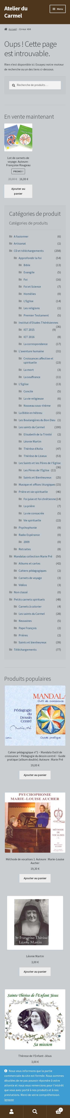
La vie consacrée (34, 513)
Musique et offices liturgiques (37, 484)
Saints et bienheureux (32, 642)
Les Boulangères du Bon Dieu (37, 420)
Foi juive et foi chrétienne (40, 499)
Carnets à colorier (30, 606)
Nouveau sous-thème (37, 405)
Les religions (32, 308)
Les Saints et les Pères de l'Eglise (40, 463)
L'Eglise (28, 301)
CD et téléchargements (29, 251)
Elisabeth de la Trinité (38, 434)
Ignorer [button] (9, 1099)
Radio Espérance (29, 535)
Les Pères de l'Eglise (36, 470)
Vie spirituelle (32, 520)
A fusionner (21, 236)
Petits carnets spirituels (29, 599)
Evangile (29, 272)
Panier (55, 1109)
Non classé (21, 592)
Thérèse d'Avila (33, 448)
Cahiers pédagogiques (32, 570)
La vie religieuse (34, 398)
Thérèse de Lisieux (35, 456)
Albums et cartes (29, 563)
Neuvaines (25, 621)
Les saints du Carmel (32, 427)
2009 (26, 542)
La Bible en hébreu (30, 413)
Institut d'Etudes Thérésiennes (38, 322)
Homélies (30, 294)
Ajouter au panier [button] (18, 191)
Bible (27, 265)
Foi (25, 279)
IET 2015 (29, 329)
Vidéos (23, 585)
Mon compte (11, 1111)
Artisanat (20, 243)
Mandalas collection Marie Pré (33, 556)
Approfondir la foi (30, 258)
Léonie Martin (32, 441)
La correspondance (36, 344)
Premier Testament (36, 315)
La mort (29, 370)
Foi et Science (32, 286)
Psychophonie (28, 527)
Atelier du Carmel (15, 12)
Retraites (25, 549)
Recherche (35, 1111)
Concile (28, 391)
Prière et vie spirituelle (33, 492)
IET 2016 (29, 337)
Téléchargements (25, 649)
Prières (23, 635)
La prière (29, 506)
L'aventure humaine (31, 351)
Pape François (28, 628)
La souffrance (32, 377)
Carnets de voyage (30, 578)
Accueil (13, 29)
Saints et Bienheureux (37, 477)
